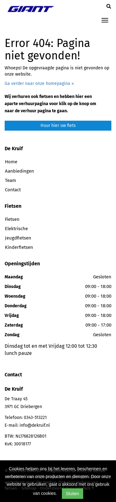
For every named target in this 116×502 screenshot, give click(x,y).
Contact (13, 190)
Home (11, 162)
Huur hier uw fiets (58, 125)
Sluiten (72, 493)
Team (10, 180)
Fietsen (12, 219)
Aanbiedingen (19, 171)
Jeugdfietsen (18, 238)
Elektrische (16, 228)
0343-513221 (35, 417)
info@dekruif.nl (34, 425)
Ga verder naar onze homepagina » (39, 83)
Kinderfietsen (19, 247)
